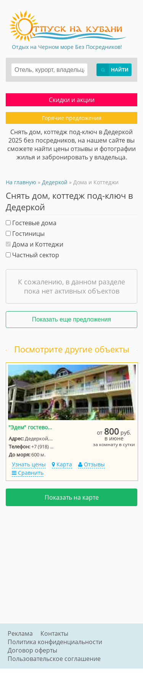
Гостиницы (25, 233)
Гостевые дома (31, 223)
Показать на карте (72, 497)
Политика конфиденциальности (55, 642)
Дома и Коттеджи (34, 244)
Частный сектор (32, 255)
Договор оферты (32, 650)
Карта (62, 464)
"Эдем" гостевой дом (31, 427)
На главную (21, 182)
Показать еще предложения (71, 319)
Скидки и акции (72, 100)
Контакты (54, 633)
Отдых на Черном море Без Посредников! (67, 46)
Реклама (20, 633)
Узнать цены (29, 464)
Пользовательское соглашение (54, 658)
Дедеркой (54, 182)
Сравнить (27, 472)
